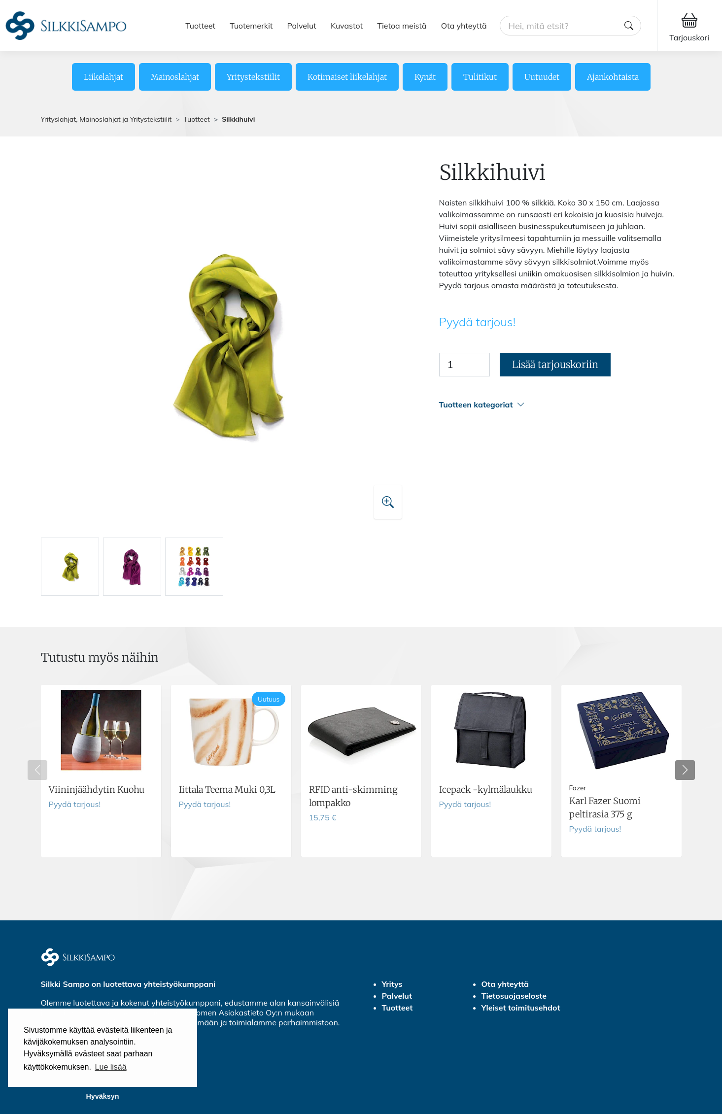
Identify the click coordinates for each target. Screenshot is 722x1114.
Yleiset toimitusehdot (520, 1008)
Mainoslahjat (175, 77)
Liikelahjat (103, 77)
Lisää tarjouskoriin (555, 364)
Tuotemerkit (251, 26)
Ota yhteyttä (464, 26)
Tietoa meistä (401, 26)
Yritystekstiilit (253, 77)
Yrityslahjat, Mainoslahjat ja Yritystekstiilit (106, 119)
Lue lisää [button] (111, 1067)
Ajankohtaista (613, 77)
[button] (560, 404)
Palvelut (301, 26)
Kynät (425, 77)
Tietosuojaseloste (514, 996)
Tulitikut (480, 77)
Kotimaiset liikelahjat (347, 77)
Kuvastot (347, 26)
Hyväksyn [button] (102, 1096)
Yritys (392, 984)
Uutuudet (541, 77)
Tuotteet (200, 26)
